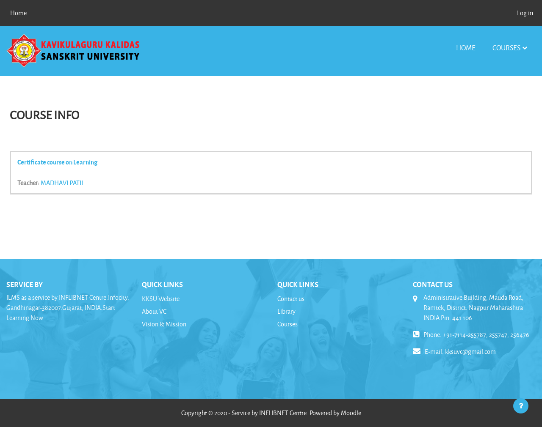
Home (466, 47)
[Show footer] (520, 405)
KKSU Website (161, 298)
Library (286, 311)
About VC (154, 311)
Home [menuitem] (18, 12)
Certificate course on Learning (57, 162)
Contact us (290, 298)
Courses (506, 47)
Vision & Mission (164, 324)
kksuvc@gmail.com (470, 351)
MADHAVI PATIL (62, 182)
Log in (525, 12)
